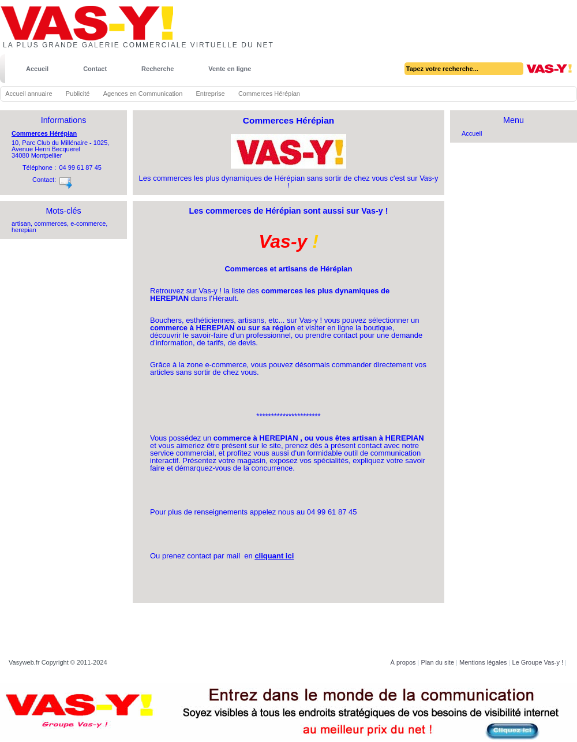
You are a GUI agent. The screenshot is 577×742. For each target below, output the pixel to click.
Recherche (157, 68)
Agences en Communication (143, 93)
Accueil (37, 68)
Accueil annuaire (28, 93)
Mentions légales (483, 662)
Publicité (78, 93)
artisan (21, 223)
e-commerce (88, 223)
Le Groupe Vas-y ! (537, 662)
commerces (50, 223)
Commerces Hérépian (44, 133)
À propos (403, 662)
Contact (95, 68)
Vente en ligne (229, 68)
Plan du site (437, 662)
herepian (24, 229)
